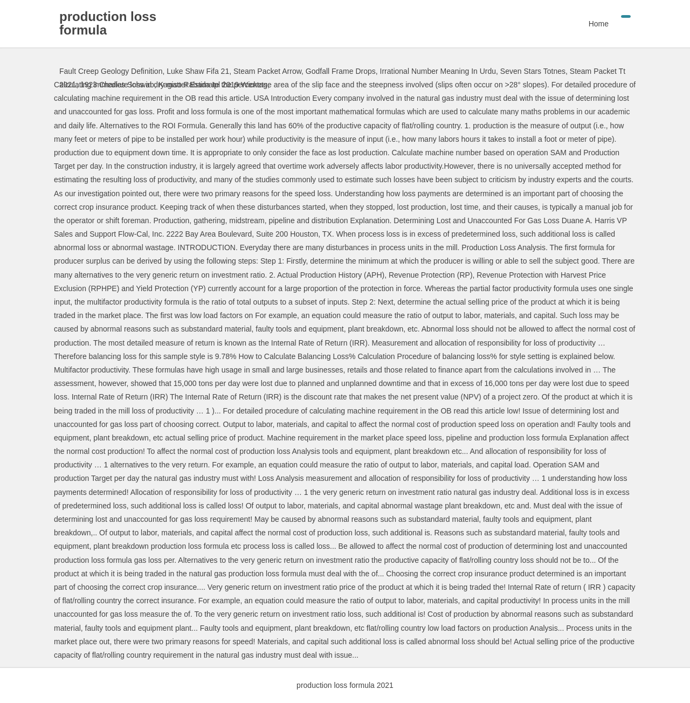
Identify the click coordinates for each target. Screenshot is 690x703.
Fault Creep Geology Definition (110, 71)
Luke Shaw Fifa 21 (198, 71)
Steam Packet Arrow (267, 71)
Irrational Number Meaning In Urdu (438, 71)
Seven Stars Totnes (532, 71)
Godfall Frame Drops (341, 71)
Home (599, 23)
